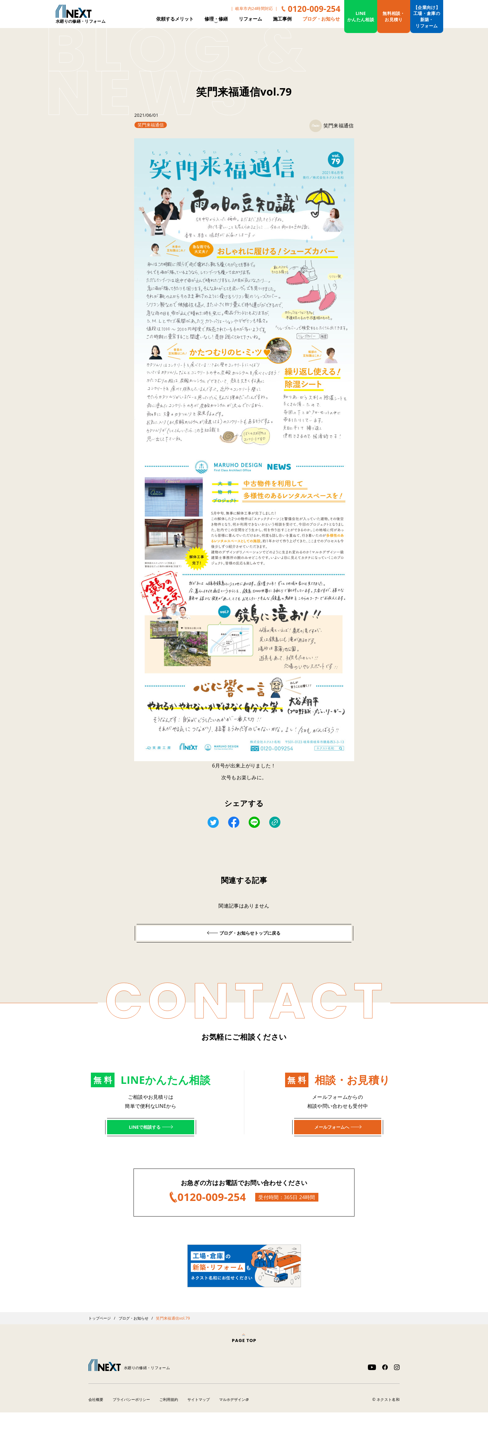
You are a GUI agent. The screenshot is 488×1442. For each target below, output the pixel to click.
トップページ (99, 1347)
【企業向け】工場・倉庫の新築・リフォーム (426, 16)
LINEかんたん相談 (360, 16)
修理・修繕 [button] (216, 19)
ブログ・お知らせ (321, 18)
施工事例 (282, 18)
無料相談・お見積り (393, 16)
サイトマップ (200, 1429)
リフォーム (250, 18)
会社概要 (96, 1429)
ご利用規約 (170, 1429)
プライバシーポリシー (132, 1429)
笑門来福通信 (153, 124)
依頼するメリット (175, 18)
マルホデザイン (235, 1429)
